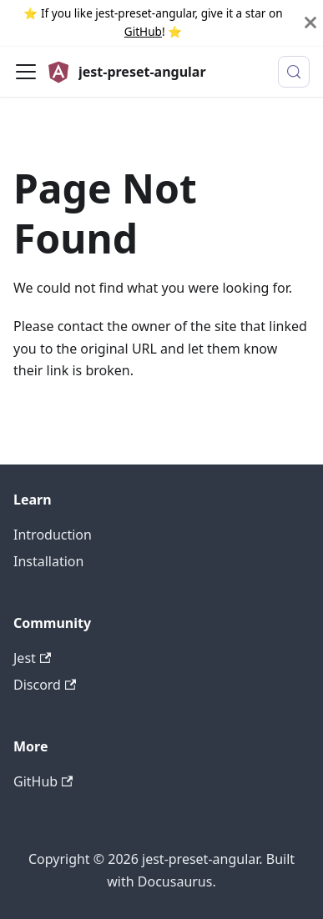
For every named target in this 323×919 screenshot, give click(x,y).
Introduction (52, 534)
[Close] (310, 23)
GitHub (143, 31)
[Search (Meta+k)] (294, 72)
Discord (44, 684)
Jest (32, 658)
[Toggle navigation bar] (25, 71)
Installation (48, 561)
